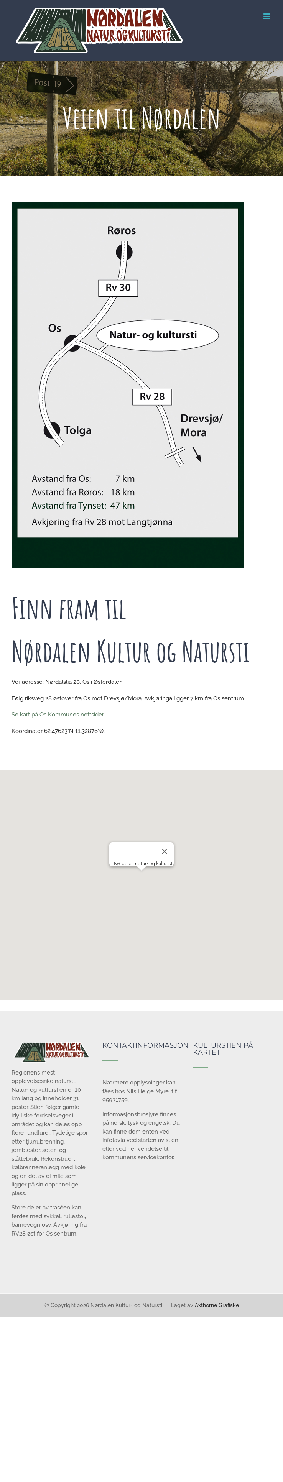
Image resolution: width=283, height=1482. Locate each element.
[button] (141, 878)
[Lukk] (164, 851)
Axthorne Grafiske (217, 1305)
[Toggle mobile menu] (267, 16)
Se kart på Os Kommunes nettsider (58, 714)
